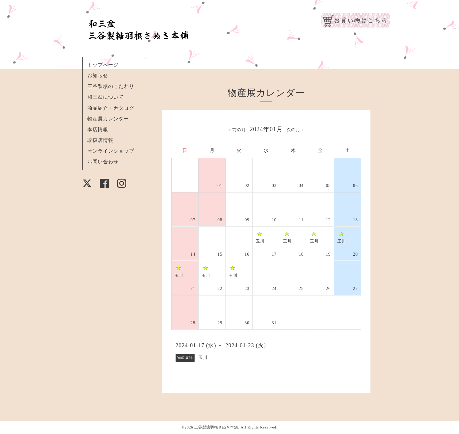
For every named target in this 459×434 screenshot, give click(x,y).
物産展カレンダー (108, 118)
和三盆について (105, 97)
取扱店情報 (100, 140)
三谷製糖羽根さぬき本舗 (216, 427)
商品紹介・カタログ (110, 108)
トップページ (103, 64)
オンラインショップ (110, 151)
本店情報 (97, 129)
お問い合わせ (103, 161)
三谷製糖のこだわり (110, 86)
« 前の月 (237, 130)
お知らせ (97, 75)
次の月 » (295, 130)
